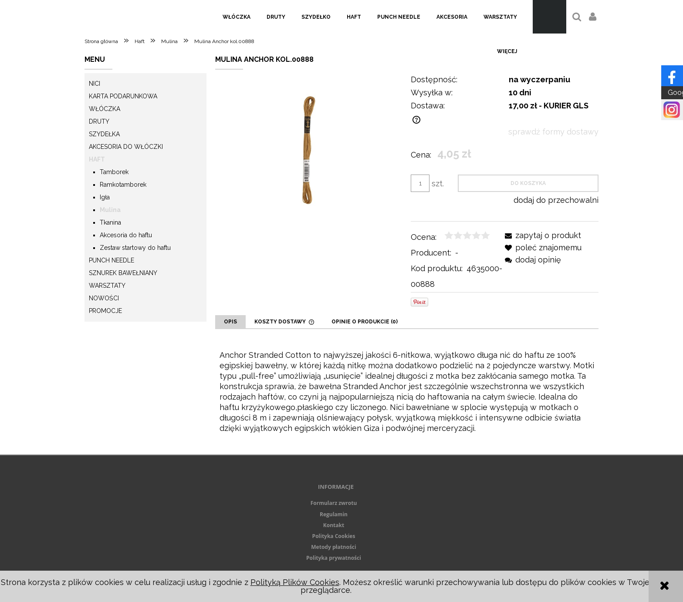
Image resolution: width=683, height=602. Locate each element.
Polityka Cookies (333, 536)
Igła (105, 197)
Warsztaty (107, 285)
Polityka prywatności (333, 558)
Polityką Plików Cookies (294, 582)
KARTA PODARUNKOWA (123, 96)
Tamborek (114, 171)
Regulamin (334, 514)
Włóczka (104, 108)
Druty (99, 121)
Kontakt (333, 525)
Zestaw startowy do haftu (135, 247)
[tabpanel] (407, 392)
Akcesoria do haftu (126, 235)
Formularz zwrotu (334, 503)
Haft (97, 159)
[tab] (230, 321)
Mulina (110, 209)
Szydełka (104, 134)
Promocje (105, 310)
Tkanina (110, 222)
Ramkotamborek (123, 184)
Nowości (104, 298)
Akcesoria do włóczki (126, 146)
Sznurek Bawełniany (123, 272)
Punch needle (111, 260)
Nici (94, 83)
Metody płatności (333, 547)
